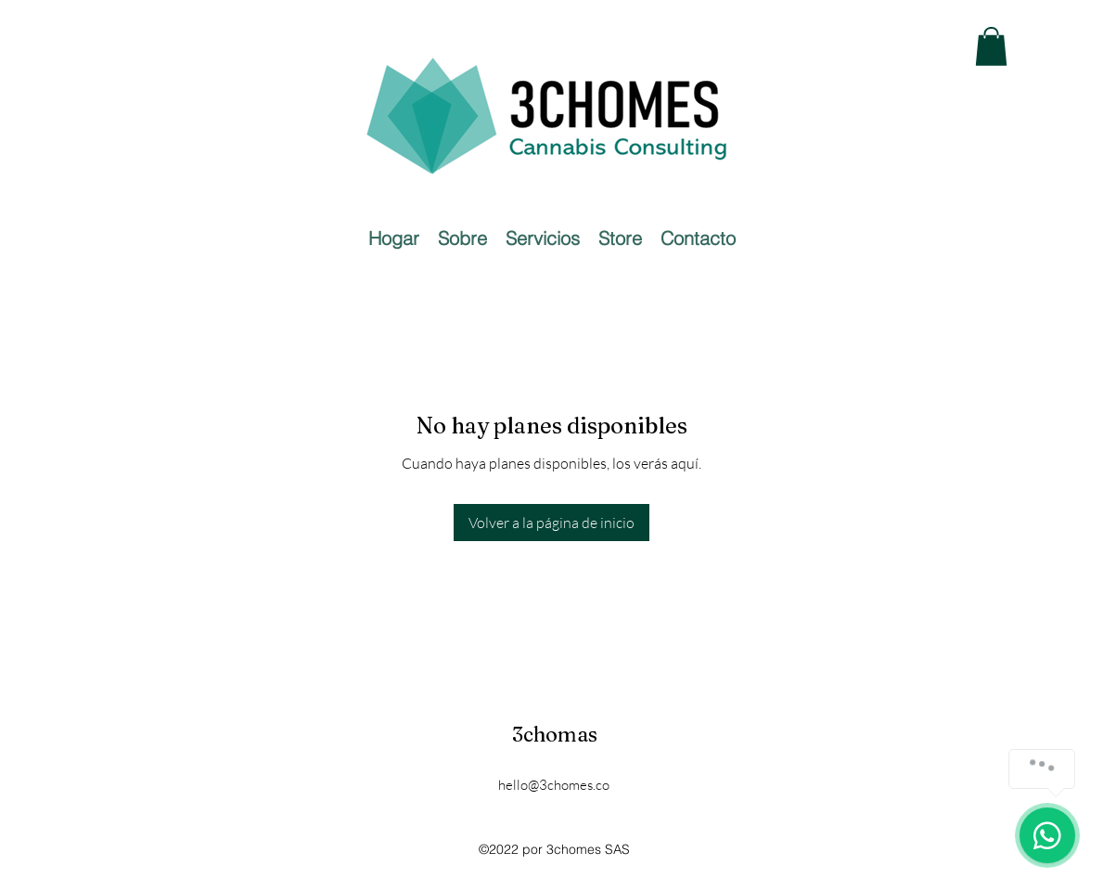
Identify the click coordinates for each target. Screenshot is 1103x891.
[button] (991, 46)
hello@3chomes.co (553, 785)
